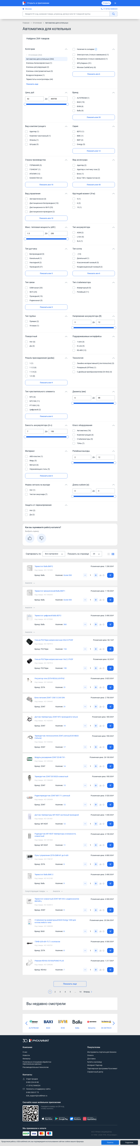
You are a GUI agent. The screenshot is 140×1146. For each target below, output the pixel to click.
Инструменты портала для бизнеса (101, 1052)
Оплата (90, 1055)
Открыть (106, 3)
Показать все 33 (94, 117)
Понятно (110, 1142)
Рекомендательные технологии (36, 1067)
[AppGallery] (89, 1118)
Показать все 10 (46, 185)
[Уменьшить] (85, 575)
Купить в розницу (94, 1062)
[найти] (113, 13)
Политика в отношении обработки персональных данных (37, 1063)
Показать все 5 (46, 273)
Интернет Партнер (94, 1065)
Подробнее (129, 1142)
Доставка (91, 1059)
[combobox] (54, 554)
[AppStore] (47, 1118)
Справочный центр (95, 1072)
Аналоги (30, 583)
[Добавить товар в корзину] (110, 575)
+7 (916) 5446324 (110, 9)
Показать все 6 (93, 74)
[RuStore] (75, 1118)
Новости (26, 1055)
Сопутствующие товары (36, 891)
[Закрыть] (115, 3)
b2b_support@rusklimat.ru (36, 1096)
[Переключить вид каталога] (109, 554)
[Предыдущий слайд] (26, 1023)
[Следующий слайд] (113, 1023)
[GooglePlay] (61, 1118)
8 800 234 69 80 (32, 1082)
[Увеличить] (96, 575)
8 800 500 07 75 (32, 1092)
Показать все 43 (94, 185)
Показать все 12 (94, 151)
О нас (25, 1052)
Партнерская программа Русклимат (102, 1069)
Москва (27, 9)
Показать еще (32, 84)
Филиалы (26, 1059)
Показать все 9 (46, 383)
